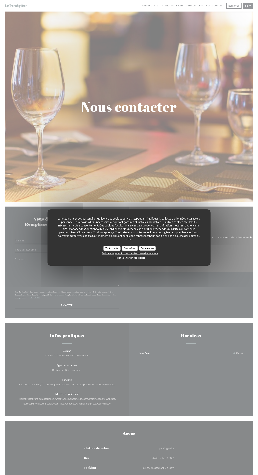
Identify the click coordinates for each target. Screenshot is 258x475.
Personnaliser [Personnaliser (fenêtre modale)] (147, 248)
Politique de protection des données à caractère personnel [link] (130, 253)
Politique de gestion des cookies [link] (129, 257)
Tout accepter (112, 248)
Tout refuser (130, 248)
